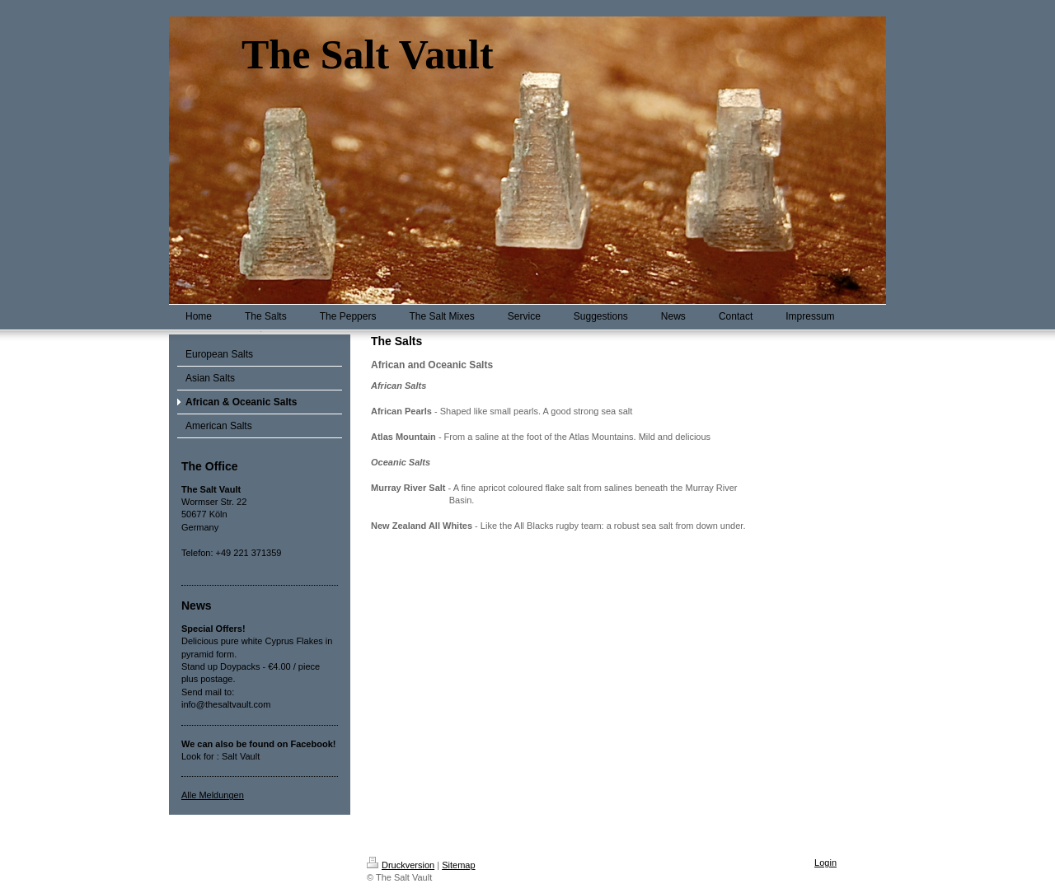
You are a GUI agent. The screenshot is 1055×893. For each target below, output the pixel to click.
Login (825, 862)
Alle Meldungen (212, 795)
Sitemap (458, 865)
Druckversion (400, 865)
